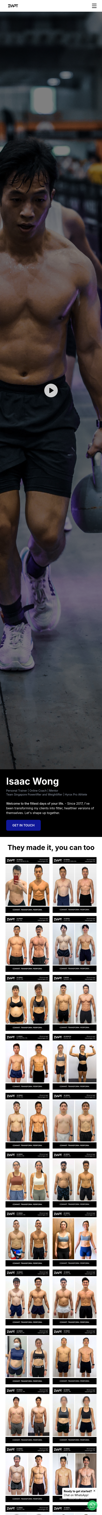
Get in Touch (23, 825)
